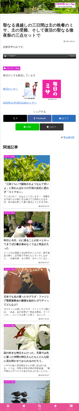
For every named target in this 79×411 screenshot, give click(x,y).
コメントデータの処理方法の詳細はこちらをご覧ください (35, 367)
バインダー (58, 401)
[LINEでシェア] (27, 126)
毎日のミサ (20, 401)
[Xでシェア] (15, 118)
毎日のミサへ (10, 89)
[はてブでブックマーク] (64, 118)
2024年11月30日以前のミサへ (20, 102)
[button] (52, 126)
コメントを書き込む (39, 353)
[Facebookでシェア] (39, 118)
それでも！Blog (12, 68)
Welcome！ (14, 396)
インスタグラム (65, 396)
